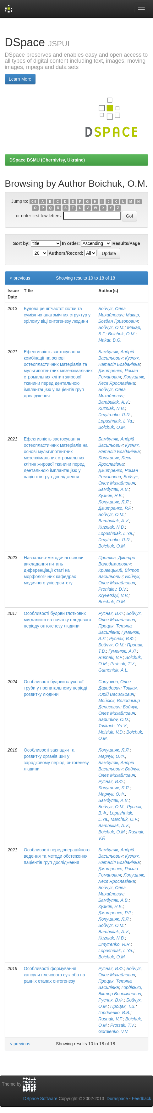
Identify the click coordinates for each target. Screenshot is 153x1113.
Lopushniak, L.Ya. (115, 420)
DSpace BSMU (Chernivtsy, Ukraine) (47, 159)
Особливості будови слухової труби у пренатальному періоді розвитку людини (55, 688)
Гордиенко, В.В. (114, 1012)
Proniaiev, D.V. (112, 589)
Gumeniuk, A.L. (113, 670)
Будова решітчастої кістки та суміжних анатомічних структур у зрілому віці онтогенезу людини (57, 315)
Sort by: (21, 243)
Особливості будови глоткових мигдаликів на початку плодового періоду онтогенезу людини (57, 619)
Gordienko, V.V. (113, 1031)
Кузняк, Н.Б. (110, 495)
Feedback (141, 1098)
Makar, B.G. (110, 340)
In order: (71, 243)
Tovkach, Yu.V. (112, 725)
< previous (20, 278)
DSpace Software (40, 1098)
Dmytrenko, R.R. (114, 414)
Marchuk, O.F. (124, 819)
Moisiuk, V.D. (111, 732)
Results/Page (126, 243)
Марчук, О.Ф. (111, 756)
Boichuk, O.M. (122, 333)
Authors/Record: (66, 253)
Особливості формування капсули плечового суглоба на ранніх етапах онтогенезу (54, 975)
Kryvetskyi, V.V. (113, 595)
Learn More (20, 79)
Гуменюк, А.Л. (122, 651)
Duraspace (117, 1098)
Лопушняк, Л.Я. (114, 501)
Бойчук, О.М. (111, 327)
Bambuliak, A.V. (113, 402)
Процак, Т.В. (122, 1006)
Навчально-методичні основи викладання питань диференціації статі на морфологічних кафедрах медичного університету (54, 570)
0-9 (33, 201)
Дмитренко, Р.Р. (115, 508)
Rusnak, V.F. (110, 657)
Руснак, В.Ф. (111, 613)
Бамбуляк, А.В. (113, 489)
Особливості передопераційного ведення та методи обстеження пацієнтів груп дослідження (57, 856)
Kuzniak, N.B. (111, 408)
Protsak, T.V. (122, 663)
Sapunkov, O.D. (113, 719)
